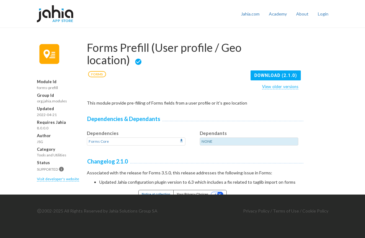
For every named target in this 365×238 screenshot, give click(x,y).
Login (323, 13)
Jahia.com (250, 13)
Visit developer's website (58, 179)
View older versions (280, 86)
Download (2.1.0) (275, 75)
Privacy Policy (256, 210)
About (302, 13)
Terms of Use (286, 210)
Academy (278, 13)
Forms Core (99, 141)
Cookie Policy (315, 210)
